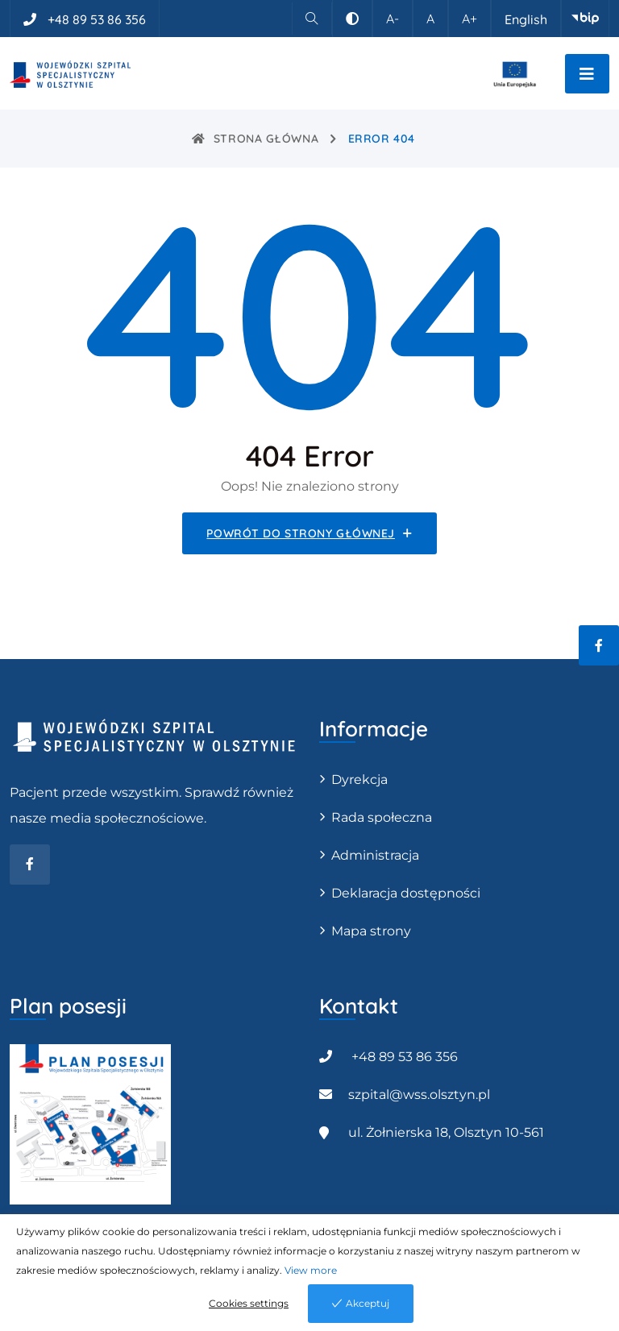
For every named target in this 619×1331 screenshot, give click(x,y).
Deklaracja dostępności (405, 893)
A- (392, 18)
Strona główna (255, 138)
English (526, 19)
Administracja (375, 855)
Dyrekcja (359, 779)
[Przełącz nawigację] (587, 73)
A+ (469, 18)
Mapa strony (371, 931)
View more (311, 1270)
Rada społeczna (381, 817)
